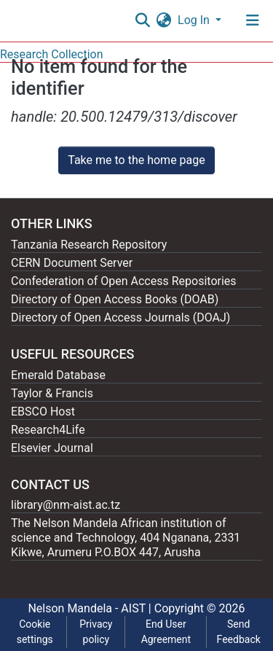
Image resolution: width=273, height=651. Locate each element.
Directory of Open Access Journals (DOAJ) (120, 317)
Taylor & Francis (52, 393)
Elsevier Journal (52, 448)
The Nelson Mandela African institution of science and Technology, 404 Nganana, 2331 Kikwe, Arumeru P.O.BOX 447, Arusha (125, 537)
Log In (195, 20)
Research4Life (48, 430)
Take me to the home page (136, 160)
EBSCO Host (43, 411)
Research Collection (51, 54)
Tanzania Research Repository (89, 245)
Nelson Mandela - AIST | (91, 608)
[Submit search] (142, 20)
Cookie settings (35, 631)
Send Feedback (239, 631)
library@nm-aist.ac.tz (65, 505)
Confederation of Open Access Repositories (124, 281)
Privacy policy (95, 631)
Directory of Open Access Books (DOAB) (114, 299)
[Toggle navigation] (252, 20)
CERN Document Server (71, 263)
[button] (163, 20)
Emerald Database (58, 375)
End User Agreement (166, 631)
